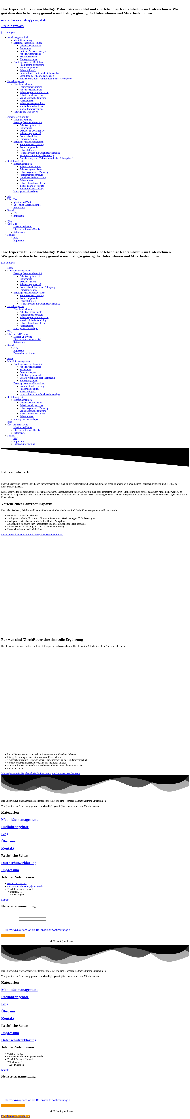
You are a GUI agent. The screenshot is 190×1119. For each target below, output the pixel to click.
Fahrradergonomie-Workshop (34, 92)
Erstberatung (26, 48)
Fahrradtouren (27, 100)
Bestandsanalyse (28, 281)
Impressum (18, 215)
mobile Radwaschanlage (31, 109)
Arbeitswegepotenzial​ (30, 284)
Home (10, 268)
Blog (9, 196)
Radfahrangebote (15, 81)
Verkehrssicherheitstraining (33, 98)
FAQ (15, 213)
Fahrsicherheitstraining (31, 87)
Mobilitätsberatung (22, 40)
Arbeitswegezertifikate (31, 89)
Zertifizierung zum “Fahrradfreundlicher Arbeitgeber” (46, 78)
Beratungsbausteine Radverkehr (29, 292)
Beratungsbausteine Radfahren (28, 62)
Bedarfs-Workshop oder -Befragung (37, 287)
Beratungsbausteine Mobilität (27, 42)
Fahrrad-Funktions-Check (32, 103)
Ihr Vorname (9, 913)
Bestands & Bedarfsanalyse (33, 51)
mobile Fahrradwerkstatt (32, 106)
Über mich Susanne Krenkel (27, 204)
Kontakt (11, 210)
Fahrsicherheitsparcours (31, 95)
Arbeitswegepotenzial (30, 54)
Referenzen (19, 207)
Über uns (8, 841)
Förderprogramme (28, 59)
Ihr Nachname (9, 919)
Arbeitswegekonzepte (30, 45)
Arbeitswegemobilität (18, 37)
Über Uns (12, 199)
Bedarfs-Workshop (29, 56)
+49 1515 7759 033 (12, 26)
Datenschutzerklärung (24, 353)
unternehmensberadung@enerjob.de (23, 20)
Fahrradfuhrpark (28, 70)
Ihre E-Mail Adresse (12, 924)
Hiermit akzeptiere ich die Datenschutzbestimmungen (37, 930)
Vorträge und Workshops (25, 111)
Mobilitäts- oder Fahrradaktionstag (37, 76)
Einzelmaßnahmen (22, 84)
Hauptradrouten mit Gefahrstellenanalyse (40, 73)
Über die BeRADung (17, 334)
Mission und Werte (22, 202)
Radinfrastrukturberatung (32, 65)
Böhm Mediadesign (83, 1111)
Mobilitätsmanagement (18, 270)
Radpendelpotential (29, 67)
